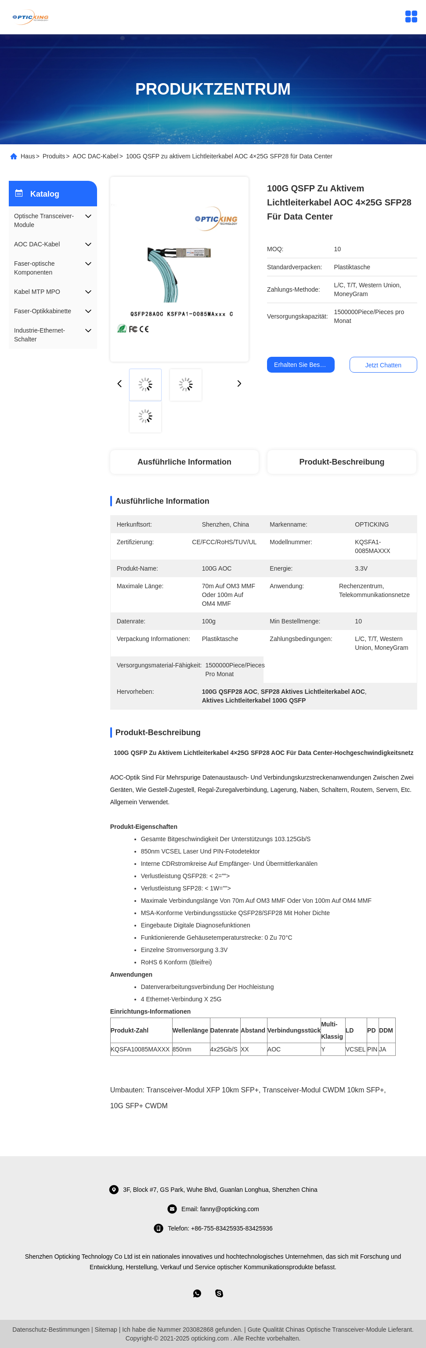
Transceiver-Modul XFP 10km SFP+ (202, 1090)
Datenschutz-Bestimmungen (51, 1329)
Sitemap (105, 1329)
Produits (54, 156)
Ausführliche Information (184, 462)
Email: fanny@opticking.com (213, 1209)
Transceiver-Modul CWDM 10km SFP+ (323, 1090)
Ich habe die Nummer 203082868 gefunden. (182, 1329)
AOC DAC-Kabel (95, 156)
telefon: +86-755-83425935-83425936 (213, 1228)
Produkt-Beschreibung (342, 462)
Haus (28, 156)
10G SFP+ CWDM (139, 1106)
